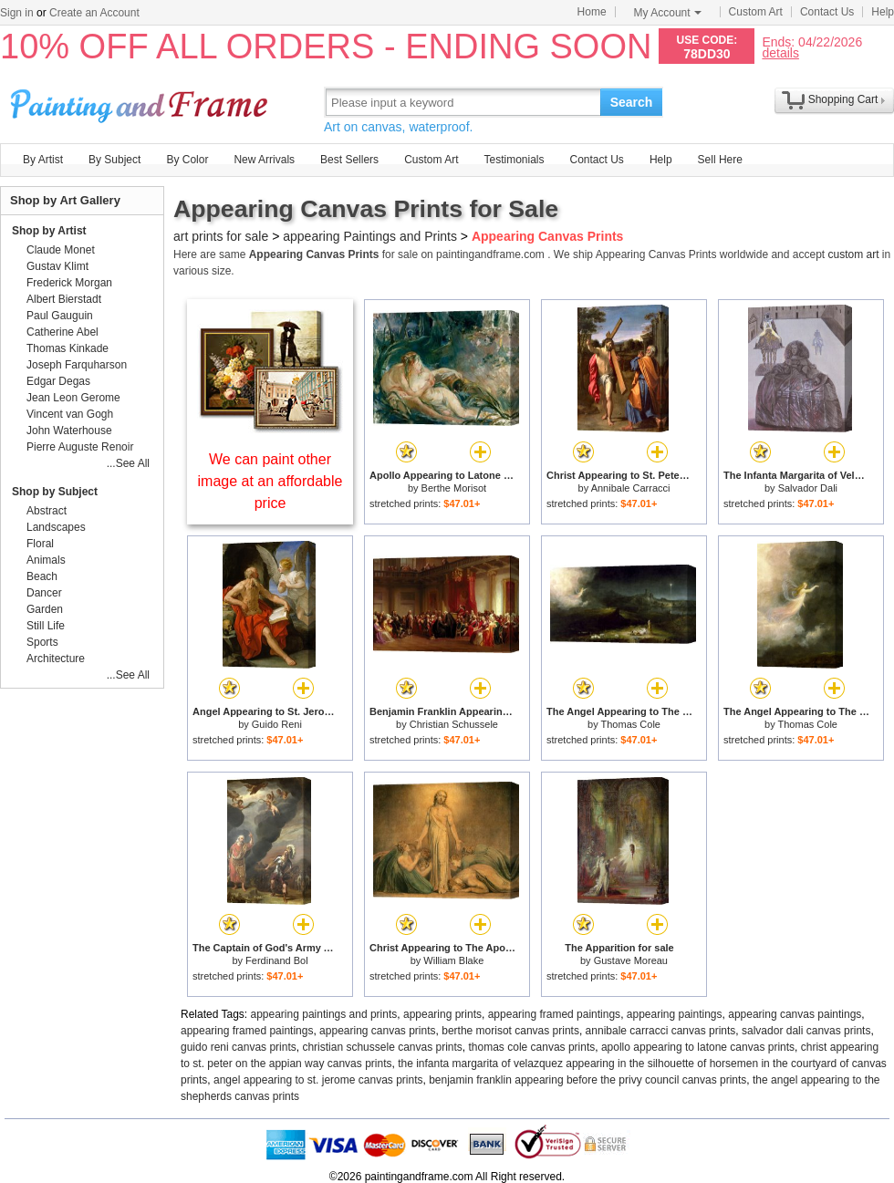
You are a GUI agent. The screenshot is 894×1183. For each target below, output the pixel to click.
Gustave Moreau (631, 960)
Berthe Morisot (454, 488)
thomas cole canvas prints (532, 1047)
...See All (128, 463)
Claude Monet (60, 250)
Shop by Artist (49, 230)
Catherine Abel (62, 332)
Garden (44, 609)
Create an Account (94, 12)
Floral (40, 543)
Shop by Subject (55, 491)
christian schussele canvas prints (382, 1047)
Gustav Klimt (57, 266)
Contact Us (827, 11)
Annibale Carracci (630, 488)
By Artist (43, 159)
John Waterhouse (69, 430)
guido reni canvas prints (238, 1047)
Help (882, 11)
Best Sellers (349, 159)
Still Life (45, 625)
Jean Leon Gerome (73, 397)
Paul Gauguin (59, 315)
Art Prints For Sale (141, 101)
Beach (41, 576)
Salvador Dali (807, 488)
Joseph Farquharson (76, 364)
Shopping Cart (843, 99)
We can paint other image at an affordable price (270, 481)
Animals (46, 560)
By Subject (114, 159)
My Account (668, 12)
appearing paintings (674, 1014)
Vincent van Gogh (69, 414)
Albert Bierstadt (63, 299)
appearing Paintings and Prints (370, 236)
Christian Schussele (454, 724)
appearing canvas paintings (794, 1014)
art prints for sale (220, 236)
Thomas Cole (630, 724)
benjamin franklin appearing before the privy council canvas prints (587, 1080)
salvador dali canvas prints (806, 1030)
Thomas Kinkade (67, 348)
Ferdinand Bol (276, 960)
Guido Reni (277, 724)
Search (631, 102)
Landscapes (56, 527)
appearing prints (442, 1014)
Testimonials (513, 159)
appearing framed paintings (554, 1014)
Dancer (44, 592)
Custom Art (756, 11)
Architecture (55, 658)
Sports (42, 642)
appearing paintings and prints (324, 1014)
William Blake (453, 960)
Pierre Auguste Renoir (79, 447)
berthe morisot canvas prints (510, 1030)
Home (592, 11)
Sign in (17, 12)
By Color (187, 159)
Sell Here (720, 159)
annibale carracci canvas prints (661, 1030)
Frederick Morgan (69, 282)
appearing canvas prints (377, 1030)
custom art (852, 254)
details (780, 52)
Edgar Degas (58, 381)
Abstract (46, 510)
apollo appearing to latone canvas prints (698, 1047)
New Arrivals (264, 159)
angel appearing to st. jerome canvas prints (317, 1080)
